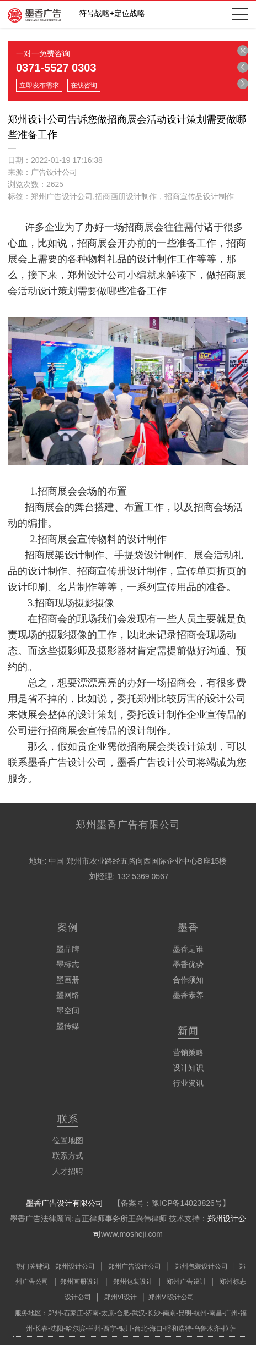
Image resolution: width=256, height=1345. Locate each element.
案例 (67, 927)
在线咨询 (84, 85)
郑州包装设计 (132, 1282)
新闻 (188, 1030)
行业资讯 (188, 1083)
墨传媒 (67, 1026)
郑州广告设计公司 (134, 1266)
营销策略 (188, 1052)
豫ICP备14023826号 (187, 1203)
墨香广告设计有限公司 (64, 1203)
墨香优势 (188, 964)
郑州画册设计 (80, 1282)
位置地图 (67, 1140)
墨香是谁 (188, 949)
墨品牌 (67, 949)
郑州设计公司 (75, 1266)
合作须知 (188, 979)
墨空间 (67, 1010)
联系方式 (67, 1155)
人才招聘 (67, 1171)
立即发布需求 (39, 85)
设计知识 (188, 1067)
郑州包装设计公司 (200, 1266)
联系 (67, 1118)
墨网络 (67, 995)
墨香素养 (188, 995)
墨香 (188, 927)
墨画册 (67, 979)
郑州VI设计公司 (171, 1297)
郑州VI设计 (121, 1297)
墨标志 (67, 964)
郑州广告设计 (185, 1282)
